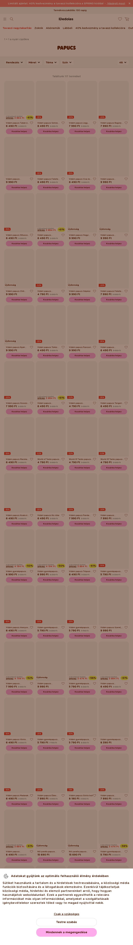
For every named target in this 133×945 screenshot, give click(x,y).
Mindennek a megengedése (66, 932)
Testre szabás (66, 922)
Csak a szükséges (66, 914)
